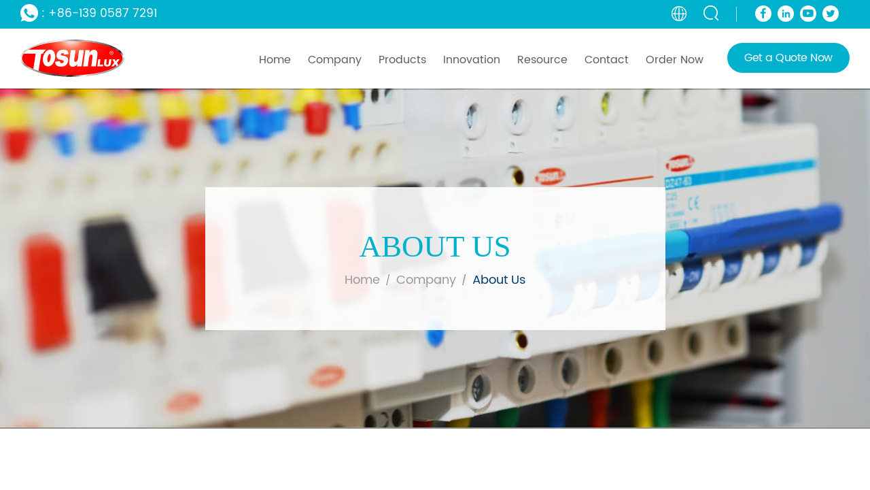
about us (498, 280)
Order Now (674, 60)
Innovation (471, 60)
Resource (542, 60)
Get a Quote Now (788, 58)
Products (402, 60)
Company (335, 60)
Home (275, 60)
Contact (607, 60)
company (426, 280)
